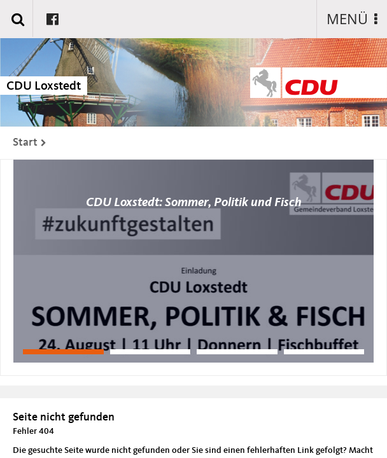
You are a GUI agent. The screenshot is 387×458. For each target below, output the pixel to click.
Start (25, 142)
